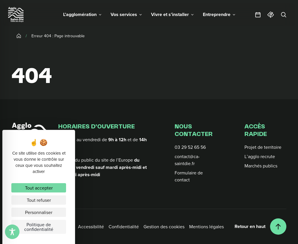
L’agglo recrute (259, 156)
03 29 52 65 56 (190, 147)
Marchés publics (260, 165)
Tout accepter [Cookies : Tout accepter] (39, 188)
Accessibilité (91, 226)
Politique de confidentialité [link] (38, 226)
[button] (82, 14)
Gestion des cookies (164, 226)
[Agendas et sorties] (257, 14)
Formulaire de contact (189, 176)
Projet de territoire (262, 147)
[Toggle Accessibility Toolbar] (12, 232)
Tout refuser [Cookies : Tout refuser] (39, 200)
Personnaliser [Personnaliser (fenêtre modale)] (38, 212)
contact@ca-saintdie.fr (187, 160)
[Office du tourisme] (270, 14)
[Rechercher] (283, 14)
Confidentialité (124, 226)
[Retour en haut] (260, 226)
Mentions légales (206, 226)
